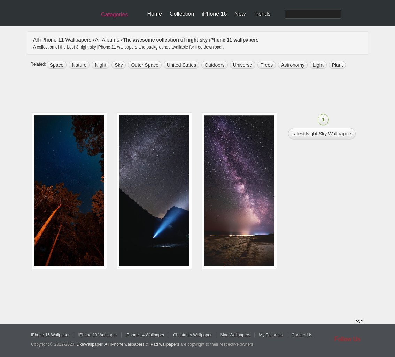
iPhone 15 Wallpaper (50, 335)
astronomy (292, 65)
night (100, 65)
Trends (261, 14)
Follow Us (347, 339)
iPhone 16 (214, 14)
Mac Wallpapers (235, 335)
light (318, 65)
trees (267, 65)
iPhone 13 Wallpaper (97, 335)
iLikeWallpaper (89, 344)
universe (242, 65)
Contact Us (302, 335)
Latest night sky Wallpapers (321, 133)
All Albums (107, 40)
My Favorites (271, 335)
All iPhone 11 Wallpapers (62, 40)
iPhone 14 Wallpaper (145, 335)
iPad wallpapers (164, 344)
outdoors (214, 65)
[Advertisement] (202, 91)
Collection (182, 14)
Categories (114, 14)
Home (154, 14)
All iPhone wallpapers (124, 344)
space (57, 65)
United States (181, 65)
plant (337, 65)
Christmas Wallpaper (192, 335)
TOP (358, 321)
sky (119, 65)
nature (79, 65)
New (240, 14)
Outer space (144, 65)
